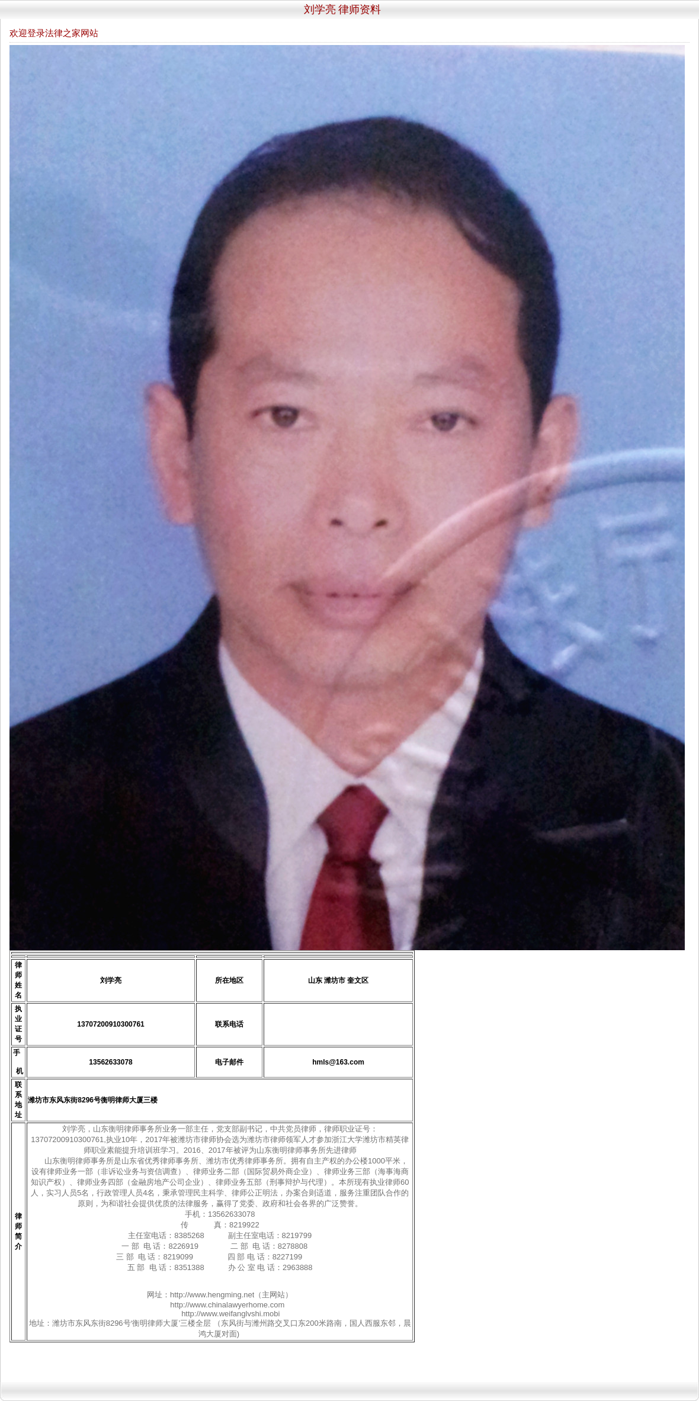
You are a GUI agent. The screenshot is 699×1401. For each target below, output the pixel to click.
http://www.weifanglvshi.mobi (230, 1313)
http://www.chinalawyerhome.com (227, 1304)
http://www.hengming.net (212, 1294)
